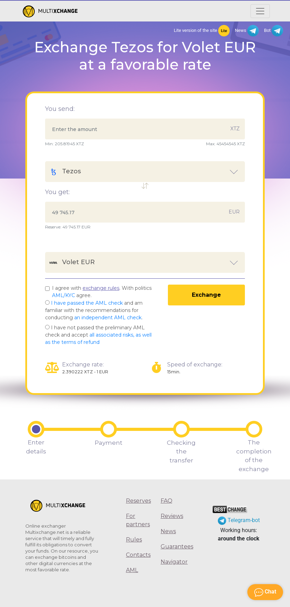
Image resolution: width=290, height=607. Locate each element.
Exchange (206, 295)
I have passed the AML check (87, 303)
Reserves (138, 500)
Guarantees (173, 546)
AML (132, 570)
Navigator (173, 561)
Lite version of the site (202, 30)
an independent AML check (108, 317)
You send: (60, 109)
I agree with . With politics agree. (102, 291)
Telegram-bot (239, 520)
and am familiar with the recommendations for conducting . (94, 310)
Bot (273, 30)
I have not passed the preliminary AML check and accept (98, 334)
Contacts (138, 555)
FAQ (166, 500)
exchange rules (101, 288)
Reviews (172, 516)
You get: (57, 192)
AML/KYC (63, 295)
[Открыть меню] (260, 11)
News (247, 30)
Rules (134, 539)
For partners (138, 520)
